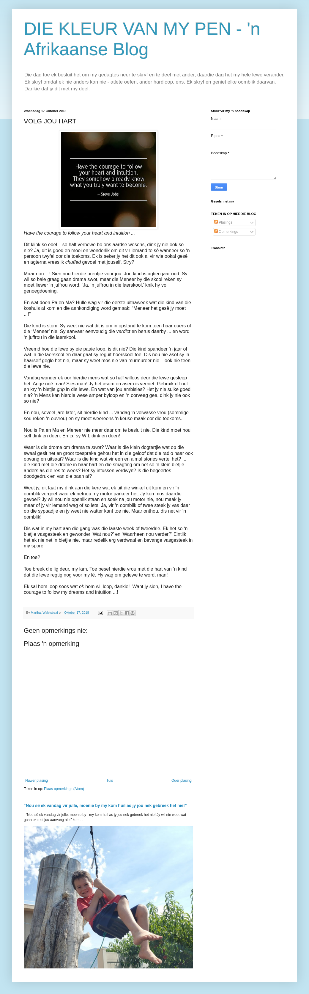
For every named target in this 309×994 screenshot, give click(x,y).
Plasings (223, 222)
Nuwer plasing (36, 780)
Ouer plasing (181, 780)
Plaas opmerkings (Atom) (64, 789)
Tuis (109, 780)
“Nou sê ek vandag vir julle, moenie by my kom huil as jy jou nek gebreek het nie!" (105, 805)
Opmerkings (226, 232)
